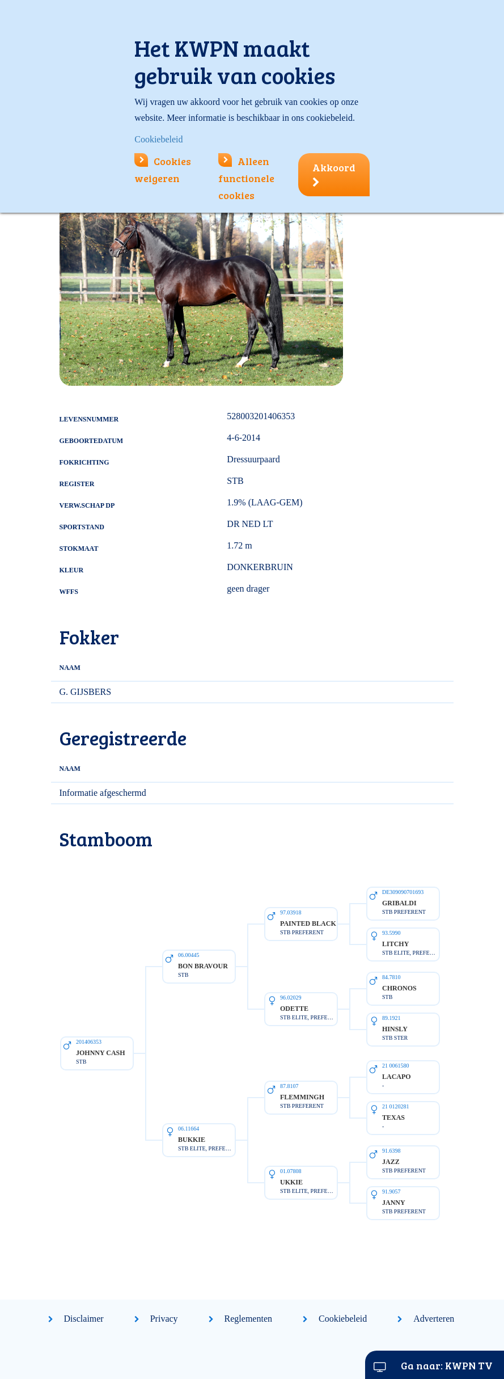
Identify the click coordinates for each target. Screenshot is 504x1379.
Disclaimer (84, 1318)
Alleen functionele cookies (246, 178)
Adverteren (433, 1318)
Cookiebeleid (343, 1318)
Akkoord (333, 174)
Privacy (164, 1318)
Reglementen (248, 1318)
